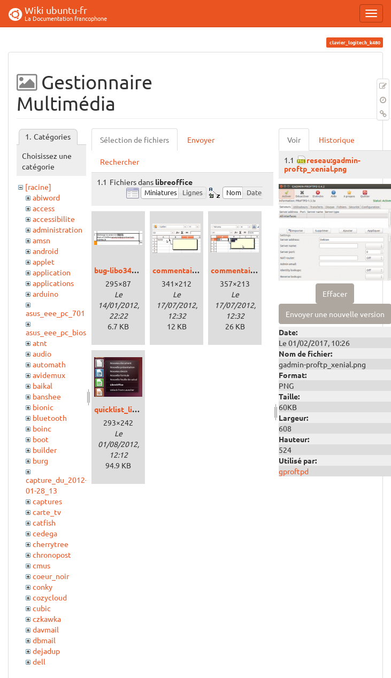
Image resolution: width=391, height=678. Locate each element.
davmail (46, 629)
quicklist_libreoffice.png (137, 409)
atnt (40, 343)
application (52, 272)
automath (49, 364)
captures (47, 501)
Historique (337, 139)
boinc (42, 428)
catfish (44, 522)
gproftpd (294, 471)
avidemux (49, 375)
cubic (42, 608)
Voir (294, 139)
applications (53, 283)
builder (45, 449)
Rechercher (119, 161)
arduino (45, 293)
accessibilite (54, 219)
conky (42, 586)
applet (44, 261)
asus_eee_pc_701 (55, 313)
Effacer (335, 293)
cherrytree (50, 544)
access (44, 208)
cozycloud (50, 597)
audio (42, 353)
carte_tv (47, 512)
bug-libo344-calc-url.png (136, 270)
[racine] (38, 186)
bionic (43, 407)
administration (57, 229)
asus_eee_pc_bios (56, 332)
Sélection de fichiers (134, 139)
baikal (42, 385)
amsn (41, 240)
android (45, 251)
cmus (41, 565)
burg (40, 460)
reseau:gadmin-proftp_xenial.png (322, 164)
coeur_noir (51, 576)
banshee (47, 396)
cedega (45, 533)
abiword (46, 197)
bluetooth (50, 417)
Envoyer (200, 139)
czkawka (47, 618)
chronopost (52, 554)
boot (41, 439)
